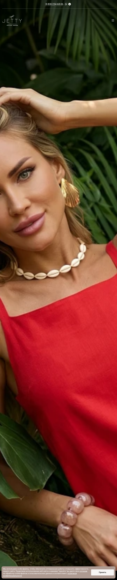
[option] (58, 290)
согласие (83, 571)
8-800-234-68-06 (54, 4)
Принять (102, 572)
